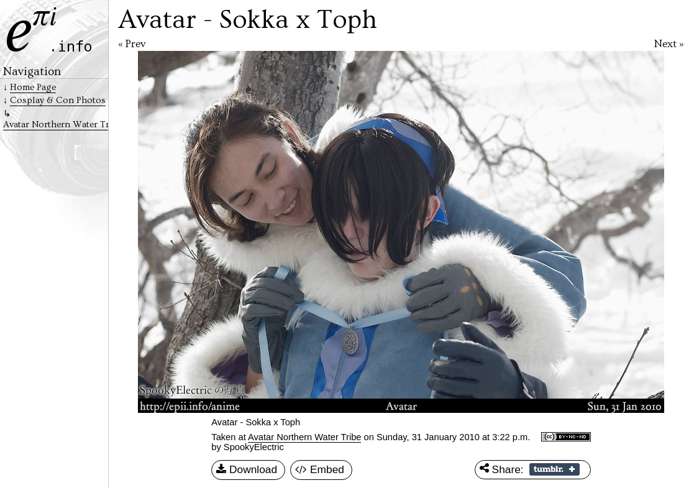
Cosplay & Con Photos (58, 100)
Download (246, 470)
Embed (319, 470)
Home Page (33, 87)
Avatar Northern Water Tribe (304, 437)
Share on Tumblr (554, 469)
